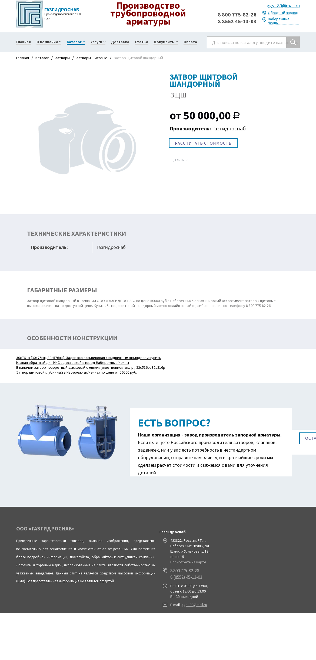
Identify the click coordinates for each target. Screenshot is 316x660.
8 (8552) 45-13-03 (186, 577)
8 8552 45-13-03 (237, 21)
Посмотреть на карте (188, 562)
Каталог (42, 57)
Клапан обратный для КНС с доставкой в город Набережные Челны (72, 362)
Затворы (62, 57)
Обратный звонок (283, 13)
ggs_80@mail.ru (283, 5)
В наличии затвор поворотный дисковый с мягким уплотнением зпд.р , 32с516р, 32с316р (90, 367)
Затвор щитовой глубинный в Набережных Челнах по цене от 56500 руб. (76, 372)
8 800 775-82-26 (237, 14)
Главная (22, 57)
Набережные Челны (279, 21)
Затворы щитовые (91, 57)
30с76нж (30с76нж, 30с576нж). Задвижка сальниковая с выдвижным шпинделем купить (88, 357)
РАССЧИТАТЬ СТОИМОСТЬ (203, 143)
